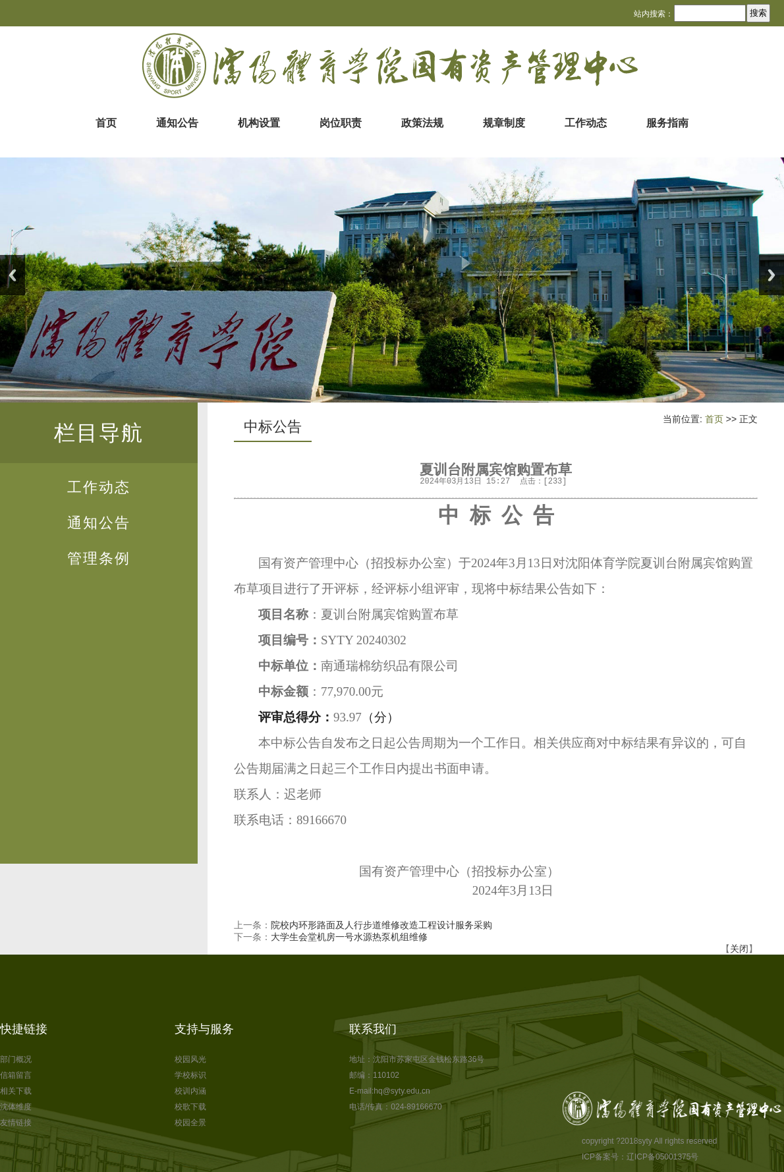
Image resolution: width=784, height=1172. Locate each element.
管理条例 (98, 558)
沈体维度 (16, 1106)
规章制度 (504, 122)
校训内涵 (190, 1091)
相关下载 (16, 1091)
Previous (12, 275)
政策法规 (422, 122)
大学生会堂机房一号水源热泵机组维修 (349, 937)
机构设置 (259, 122)
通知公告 (177, 122)
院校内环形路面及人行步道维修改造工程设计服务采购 (381, 925)
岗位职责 (341, 122)
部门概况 (16, 1059)
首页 (106, 122)
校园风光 (190, 1059)
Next (771, 275)
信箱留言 (16, 1075)
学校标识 (190, 1075)
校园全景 (190, 1122)
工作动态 (586, 122)
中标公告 (273, 426)
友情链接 (16, 1122)
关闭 (739, 948)
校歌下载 (190, 1106)
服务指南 (667, 122)
